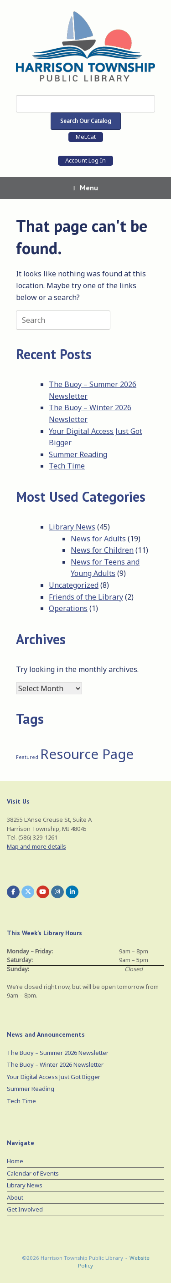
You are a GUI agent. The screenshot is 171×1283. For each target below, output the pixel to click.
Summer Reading (78, 454)
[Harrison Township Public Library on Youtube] (42, 892)
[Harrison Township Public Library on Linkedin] (72, 892)
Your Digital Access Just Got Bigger (53, 1077)
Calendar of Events (33, 1173)
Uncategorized (73, 585)
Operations (68, 608)
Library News (72, 527)
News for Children (102, 550)
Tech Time (67, 466)
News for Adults (98, 539)
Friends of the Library (86, 597)
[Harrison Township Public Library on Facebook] (13, 892)
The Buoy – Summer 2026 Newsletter (58, 1053)
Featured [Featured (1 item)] (27, 757)
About (15, 1197)
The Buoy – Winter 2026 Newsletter (55, 1064)
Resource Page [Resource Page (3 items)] (87, 754)
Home (15, 1161)
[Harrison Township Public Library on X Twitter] (27, 892)
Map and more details (36, 846)
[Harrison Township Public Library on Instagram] (57, 892)
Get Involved (25, 1209)
